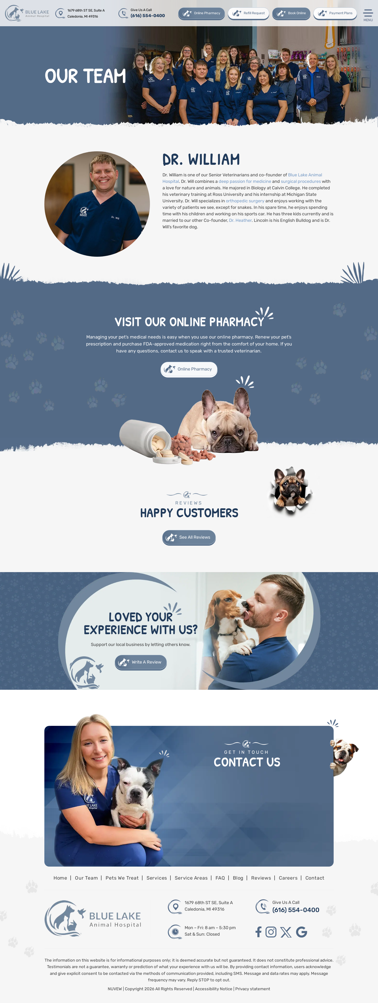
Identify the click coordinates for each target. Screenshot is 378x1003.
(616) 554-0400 (148, 15)
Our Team (86, 878)
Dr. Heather (240, 220)
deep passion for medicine (245, 181)
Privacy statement (252, 988)
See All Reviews (194, 537)
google (301, 932)
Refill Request (254, 13)
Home (60, 878)
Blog (238, 878)
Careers (288, 878)
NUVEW (115, 988)
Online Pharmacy (207, 13)
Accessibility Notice (214, 988)
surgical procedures (301, 181)
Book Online (297, 13)
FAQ (220, 878)
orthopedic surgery (245, 201)
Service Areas (191, 878)
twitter (286, 932)
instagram (271, 932)
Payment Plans (340, 13)
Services (157, 878)
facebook (259, 932)
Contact (315, 878)
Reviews (261, 878)
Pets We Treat (122, 878)
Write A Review (146, 662)
